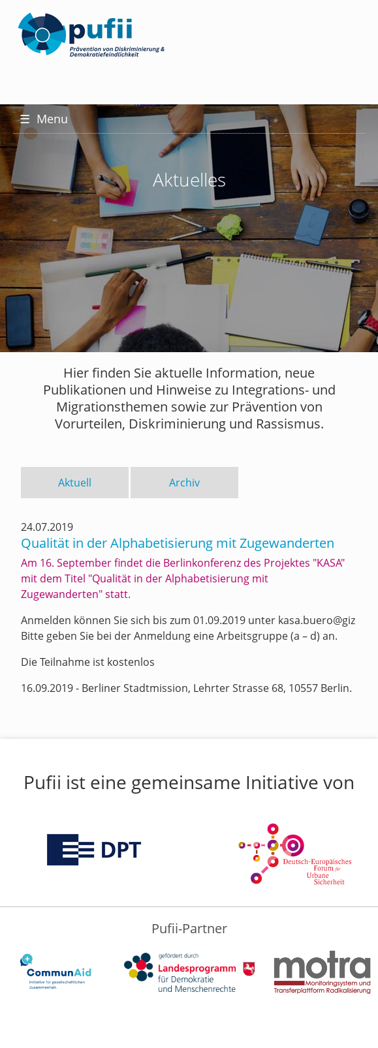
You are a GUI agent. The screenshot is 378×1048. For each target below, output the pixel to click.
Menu (44, 119)
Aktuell (74, 482)
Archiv (184, 482)
